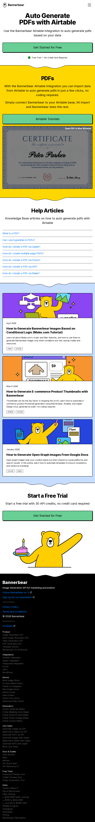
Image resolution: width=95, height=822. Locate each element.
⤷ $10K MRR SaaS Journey (15, 797)
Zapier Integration (10, 660)
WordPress (7, 672)
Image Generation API (12, 635)
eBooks (6, 760)
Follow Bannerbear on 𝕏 (15, 592)
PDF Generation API (12, 644)
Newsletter (7, 812)
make (10, 349)
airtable (10, 412)
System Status (9, 788)
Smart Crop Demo (11, 698)
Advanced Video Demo (13, 701)
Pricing (5, 815)
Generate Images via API (14, 729)
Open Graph (8, 695)
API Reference (9, 766)
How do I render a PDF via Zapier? (21, 246)
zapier (19, 471)
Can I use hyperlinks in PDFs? (18, 240)
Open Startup (8, 794)
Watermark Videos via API (14, 732)
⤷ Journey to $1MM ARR (14, 803)
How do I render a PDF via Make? (21, 273)
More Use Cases (10, 746)
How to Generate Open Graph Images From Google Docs (47, 454)
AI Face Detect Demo (12, 683)
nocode (18, 349)
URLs (5, 669)
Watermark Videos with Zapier (16, 740)
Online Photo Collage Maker (15, 718)
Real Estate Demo (10, 689)
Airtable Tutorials (47, 119)
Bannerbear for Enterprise (14, 649)
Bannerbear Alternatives (13, 818)
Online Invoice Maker (12, 721)
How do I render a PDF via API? (19, 266)
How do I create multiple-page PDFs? (23, 253)
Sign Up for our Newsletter (17, 597)
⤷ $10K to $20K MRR (12, 800)
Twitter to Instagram (11, 686)
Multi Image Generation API (15, 638)
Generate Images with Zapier (15, 737)
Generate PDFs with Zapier (15, 743)
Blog (4, 757)
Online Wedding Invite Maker (15, 712)
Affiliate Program (10, 806)
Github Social (8, 692)
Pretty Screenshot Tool (13, 780)
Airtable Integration (11, 657)
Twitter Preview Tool (12, 777)
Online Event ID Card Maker (15, 715)
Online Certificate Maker (13, 709)
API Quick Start (9, 763)
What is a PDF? (10, 233)
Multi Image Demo (11, 680)
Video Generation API (12, 641)
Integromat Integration (13, 663)
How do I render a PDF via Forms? (21, 260)
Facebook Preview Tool (13, 774)
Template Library (10, 646)
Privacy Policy (10, 606)
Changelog (7, 809)
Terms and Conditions (14, 611)
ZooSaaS (7, 625)
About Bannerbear (11, 791)
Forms (5, 666)
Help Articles (8, 754)
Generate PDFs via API (13, 734)
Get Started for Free (47, 47)
